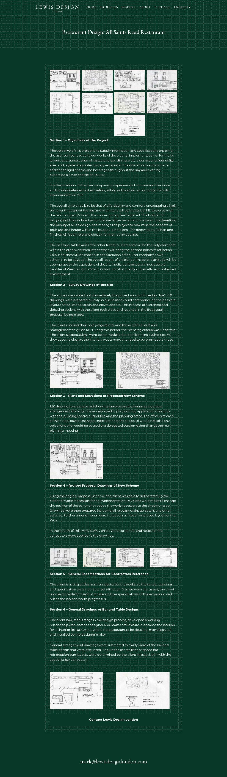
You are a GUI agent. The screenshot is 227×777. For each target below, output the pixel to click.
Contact (162, 7)
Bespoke (128, 7)
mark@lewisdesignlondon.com (113, 761)
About (144, 7)
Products (109, 7)
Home (91, 7)
